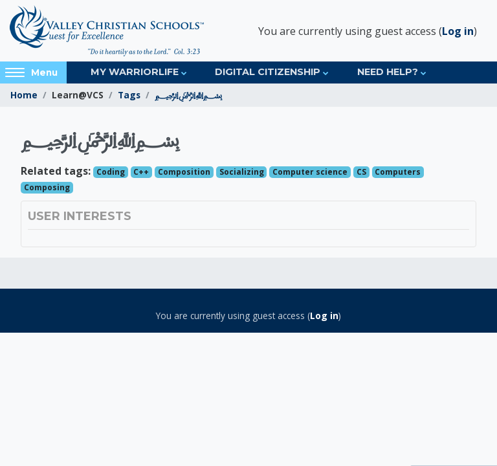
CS (361, 171)
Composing (47, 187)
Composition (184, 171)
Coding (110, 171)
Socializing (241, 171)
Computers (398, 171)
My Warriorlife (135, 72)
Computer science (310, 171)
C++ (141, 171)
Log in (458, 31)
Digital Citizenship (267, 72)
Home (24, 95)
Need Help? (387, 72)
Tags (129, 95)
